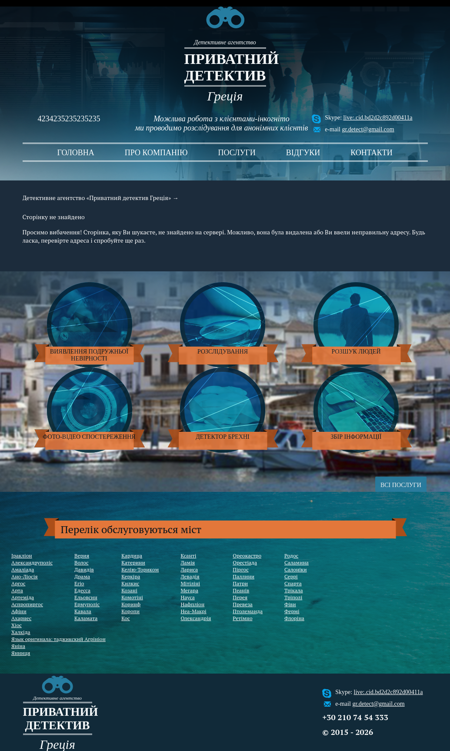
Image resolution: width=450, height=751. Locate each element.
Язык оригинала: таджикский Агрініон (58, 639)
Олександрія (195, 618)
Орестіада (245, 562)
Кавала (82, 611)
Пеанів (241, 590)
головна (75, 152)
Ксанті (188, 555)
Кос (125, 618)
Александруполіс (32, 562)
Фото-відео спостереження (89, 437)
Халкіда (20, 632)
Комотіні (132, 597)
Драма (82, 576)
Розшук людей (356, 351)
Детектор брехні (223, 437)
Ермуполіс (87, 604)
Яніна (18, 646)
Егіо (79, 583)
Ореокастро (247, 555)
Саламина (296, 562)
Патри (240, 583)
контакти (371, 152)
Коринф (130, 604)
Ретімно (242, 618)
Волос (81, 562)
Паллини (243, 576)
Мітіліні (190, 583)
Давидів (84, 569)
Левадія (189, 576)
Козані (129, 590)
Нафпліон (192, 604)
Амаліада (22, 569)
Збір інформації (356, 437)
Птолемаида (248, 611)
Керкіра (130, 576)
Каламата (85, 618)
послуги (237, 152)
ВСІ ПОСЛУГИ (400, 485)
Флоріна (294, 618)
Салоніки (295, 569)
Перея (240, 597)
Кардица (131, 555)
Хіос (16, 625)
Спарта (293, 583)
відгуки (303, 152)
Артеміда (22, 597)
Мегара (189, 590)
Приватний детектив (225, 67)
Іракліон (21, 555)
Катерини (133, 562)
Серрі (291, 576)
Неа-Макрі (193, 611)
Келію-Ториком (140, 569)
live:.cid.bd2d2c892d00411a (378, 117)
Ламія (187, 562)
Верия (81, 555)
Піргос (240, 569)
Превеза (243, 604)
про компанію (156, 152)
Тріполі (293, 597)
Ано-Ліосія (24, 576)
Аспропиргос (27, 604)
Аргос (18, 583)
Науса (187, 597)
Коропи (130, 611)
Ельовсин (85, 597)
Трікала (293, 590)
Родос (291, 555)
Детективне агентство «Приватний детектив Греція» (97, 198)
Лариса (189, 569)
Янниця (20, 653)
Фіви (290, 604)
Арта (17, 590)
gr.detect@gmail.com (368, 129)
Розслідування (222, 351)
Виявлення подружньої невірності (89, 355)
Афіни (19, 611)
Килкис (130, 583)
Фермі (292, 611)
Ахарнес (21, 618)
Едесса (82, 590)
